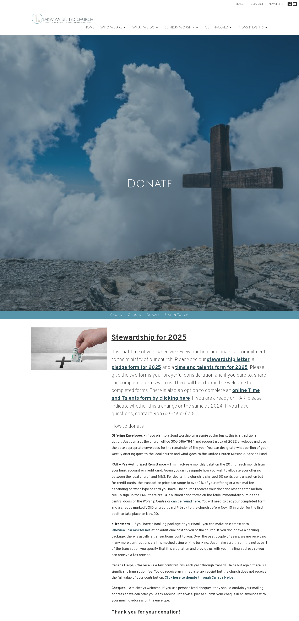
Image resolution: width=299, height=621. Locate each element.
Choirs (116, 314)
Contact (257, 3)
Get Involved (218, 28)
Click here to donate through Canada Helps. (200, 578)
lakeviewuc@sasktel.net (131, 530)
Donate (153, 314)
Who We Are (113, 28)
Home (89, 27)
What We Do (145, 28)
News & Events (253, 28)
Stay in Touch (176, 314)
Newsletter (276, 3)
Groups (134, 314)
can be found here (185, 501)
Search (240, 3)
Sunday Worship (182, 28)
